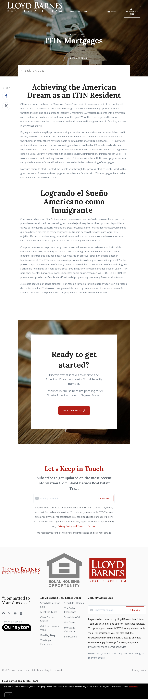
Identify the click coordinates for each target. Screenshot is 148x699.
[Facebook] (3, 613)
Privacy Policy (139, 670)
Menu (111, 11)
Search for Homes (74, 603)
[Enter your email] (66, 498)
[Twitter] (9, 613)
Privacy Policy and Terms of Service (77, 526)
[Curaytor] (16, 630)
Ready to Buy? (78, 35)
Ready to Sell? (78, 58)
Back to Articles (34, 70)
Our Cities (69, 622)
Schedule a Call (72, 617)
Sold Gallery (70, 636)
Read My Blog (47, 635)
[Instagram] (21, 613)
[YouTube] (15, 613)
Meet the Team (78, 12)
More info (133, 686)
